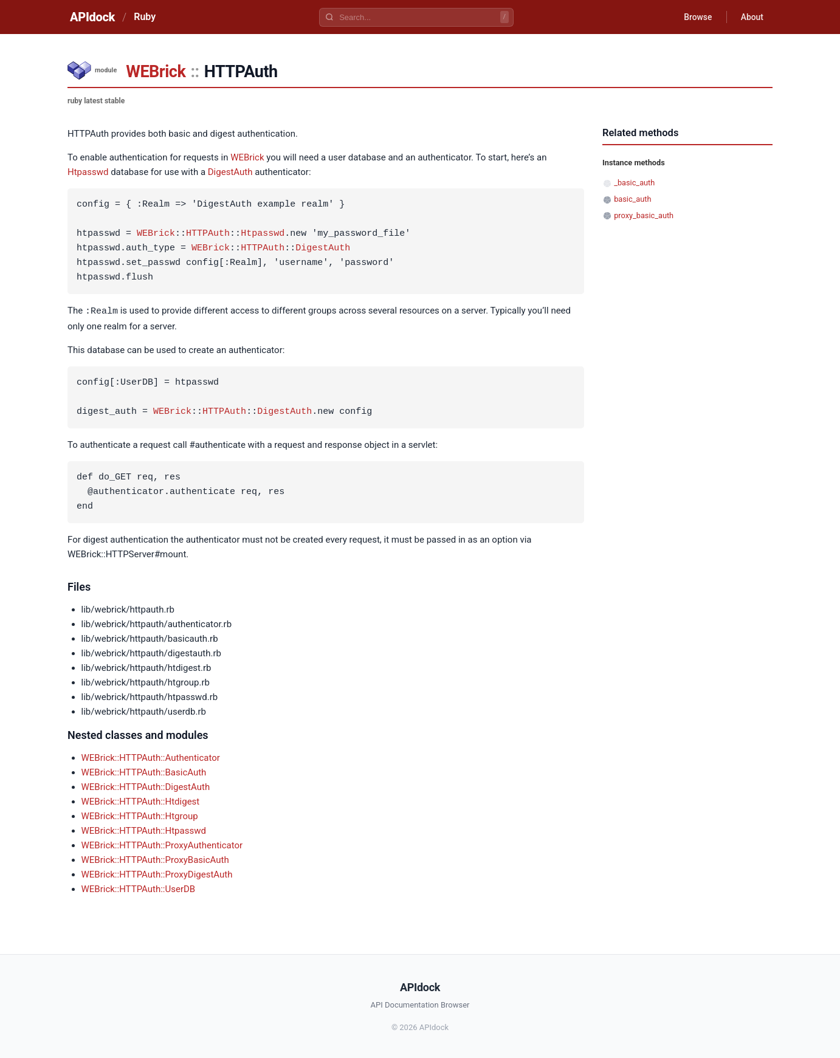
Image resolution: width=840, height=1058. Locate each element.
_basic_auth (634, 182)
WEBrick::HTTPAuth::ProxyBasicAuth (155, 859)
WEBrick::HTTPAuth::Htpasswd (143, 830)
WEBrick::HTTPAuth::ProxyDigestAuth (157, 873)
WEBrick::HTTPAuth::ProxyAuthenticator (162, 844)
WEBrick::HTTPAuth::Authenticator (150, 757)
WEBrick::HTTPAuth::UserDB (138, 888)
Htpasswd (87, 172)
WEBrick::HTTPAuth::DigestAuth (145, 786)
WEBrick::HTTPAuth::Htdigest (140, 800)
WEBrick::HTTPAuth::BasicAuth (144, 771)
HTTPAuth (208, 234)
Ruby (145, 16)
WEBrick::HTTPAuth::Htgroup (139, 815)
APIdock (92, 17)
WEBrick (155, 71)
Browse (696, 17)
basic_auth (632, 199)
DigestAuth (230, 172)
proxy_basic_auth (643, 215)
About (751, 17)
